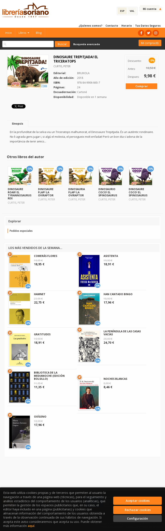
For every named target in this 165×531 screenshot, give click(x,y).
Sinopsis (17, 123)
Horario (126, 25)
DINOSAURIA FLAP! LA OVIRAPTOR (76, 192)
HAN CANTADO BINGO (118, 294)
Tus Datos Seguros (148, 25)
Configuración (137, 518)
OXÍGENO (40, 416)
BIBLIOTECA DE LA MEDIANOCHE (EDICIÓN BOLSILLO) (49, 376)
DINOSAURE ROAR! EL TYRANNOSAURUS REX (19, 193)
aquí (31, 526)
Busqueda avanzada (86, 44)
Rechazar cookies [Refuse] (138, 510)
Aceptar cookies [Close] (138, 501)
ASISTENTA (111, 256)
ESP (122, 10)
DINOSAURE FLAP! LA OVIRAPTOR (45, 192)
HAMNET (39, 294)
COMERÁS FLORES (45, 256)
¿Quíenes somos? (90, 25)
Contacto (111, 25)
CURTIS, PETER (61, 66)
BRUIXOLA (83, 73)
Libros (23, 33)
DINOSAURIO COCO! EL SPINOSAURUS (107, 192)
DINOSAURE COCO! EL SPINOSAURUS (138, 192)
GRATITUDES (42, 334)
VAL (132, 10)
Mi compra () (149, 43)
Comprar (141, 86)
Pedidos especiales (21, 231)
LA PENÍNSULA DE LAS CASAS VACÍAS (122, 333)
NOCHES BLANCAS (115, 379)
